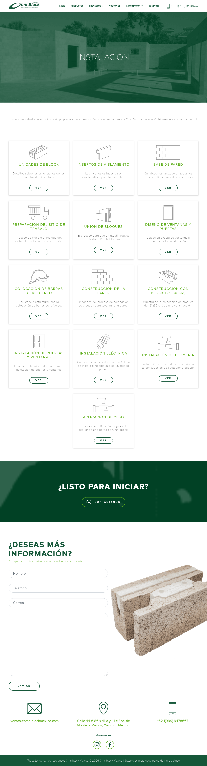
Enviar (24, 686)
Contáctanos (103, 502)
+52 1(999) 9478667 (184, 6)
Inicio (63, 6)
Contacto (154, 6)
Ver (38, 187)
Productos (77, 6)
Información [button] (133, 6)
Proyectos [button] (95, 6)
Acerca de (114, 6)
